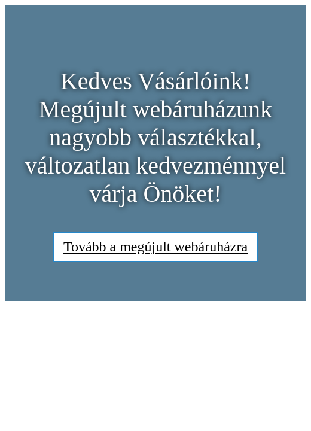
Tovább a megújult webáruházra (155, 246)
